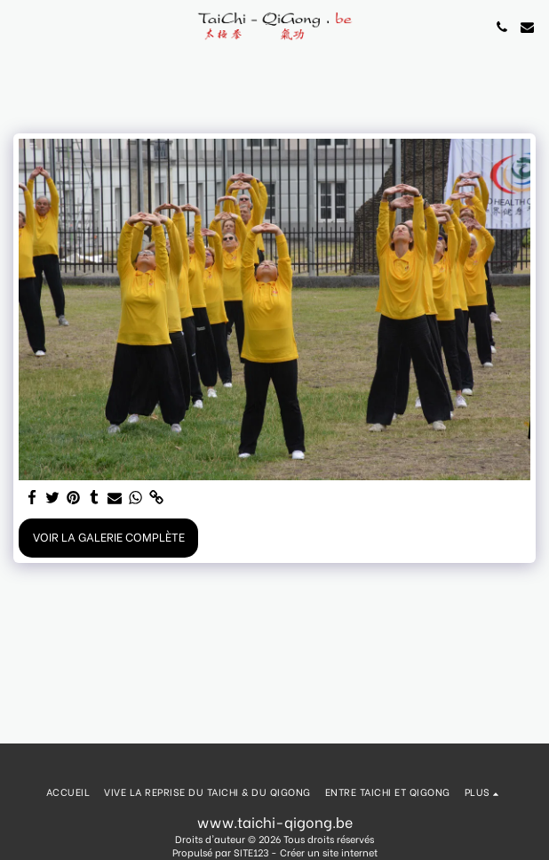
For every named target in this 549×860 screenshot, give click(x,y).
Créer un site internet (329, 852)
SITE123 (251, 852)
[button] (19, 26)
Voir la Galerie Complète (109, 536)
